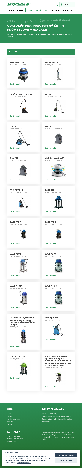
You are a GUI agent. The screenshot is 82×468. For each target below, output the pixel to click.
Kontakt (56, 10)
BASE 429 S (51, 254)
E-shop (24, 21)
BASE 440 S (51, 286)
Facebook (46, 422)
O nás (11, 10)
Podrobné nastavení (24, 462)
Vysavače (33, 21)
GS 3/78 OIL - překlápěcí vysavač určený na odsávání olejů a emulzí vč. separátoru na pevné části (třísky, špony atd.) (58, 360)
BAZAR (20, 10)
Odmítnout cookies (66, 460)
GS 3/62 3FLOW (17, 356)
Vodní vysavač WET (54, 158)
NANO (13, 126)
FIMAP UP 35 (51, 62)
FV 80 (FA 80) (51, 318)
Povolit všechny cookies (66, 455)
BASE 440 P (16, 286)
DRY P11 (14, 158)
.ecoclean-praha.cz (11, 21)
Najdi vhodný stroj (37, 10)
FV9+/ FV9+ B (16, 190)
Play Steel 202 (17, 62)
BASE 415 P (15, 222)
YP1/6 (48, 94)
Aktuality (68, 10)
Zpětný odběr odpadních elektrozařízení (57, 416)
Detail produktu (15, 84)
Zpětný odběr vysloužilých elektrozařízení (57, 419)
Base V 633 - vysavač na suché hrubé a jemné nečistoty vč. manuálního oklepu (22, 321)
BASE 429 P (16, 254)
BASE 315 (49, 190)
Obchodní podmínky (49, 414)
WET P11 (49, 126)
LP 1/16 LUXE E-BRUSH (21, 94)
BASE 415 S (50, 222)
